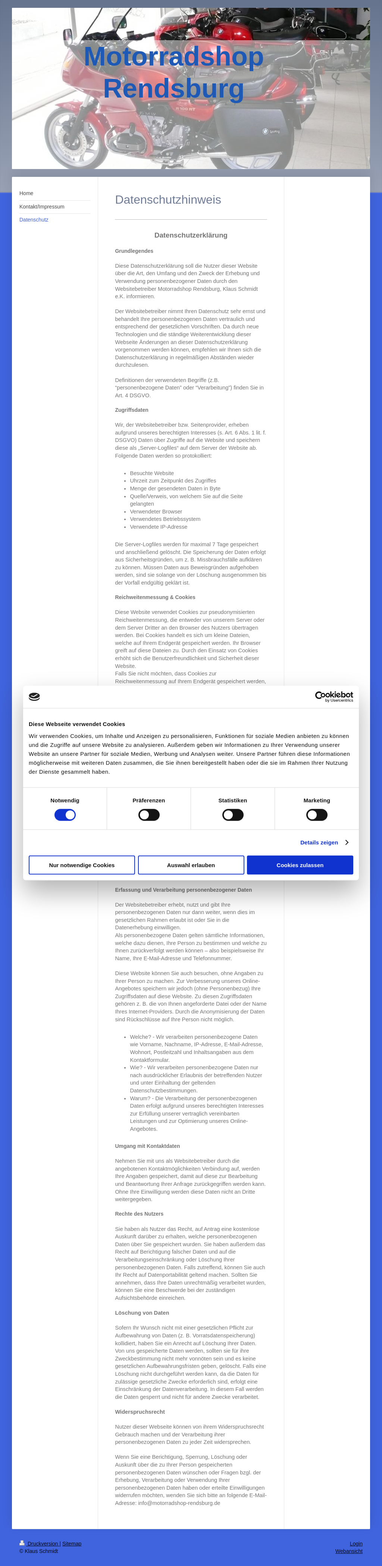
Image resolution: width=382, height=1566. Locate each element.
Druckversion (39, 1544)
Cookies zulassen (300, 865)
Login (356, 1544)
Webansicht (349, 1551)
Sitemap (71, 1544)
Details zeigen (319, 842)
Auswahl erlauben (191, 865)
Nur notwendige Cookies (82, 865)
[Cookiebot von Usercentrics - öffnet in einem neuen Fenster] (320, 697)
